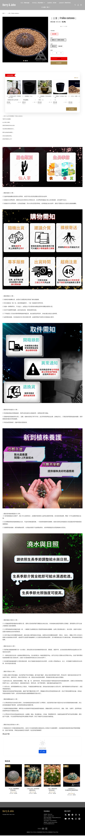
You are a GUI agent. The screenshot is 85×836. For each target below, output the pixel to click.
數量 (52, 50)
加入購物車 (71, 109)
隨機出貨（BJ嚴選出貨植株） (58, 40)
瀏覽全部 (76, 78)
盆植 (52, 44)
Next (46, 40)
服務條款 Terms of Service (32, 832)
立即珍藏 (59, 59)
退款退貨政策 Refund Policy (42, 832)
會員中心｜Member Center (49, 816)
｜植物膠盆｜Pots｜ (27, 97)
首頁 (3, 14)
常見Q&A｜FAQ (47, 7)
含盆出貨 (60, 46)
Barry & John (10, 5)
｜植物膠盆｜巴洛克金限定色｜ (44, 97)
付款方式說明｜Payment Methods (50, 821)
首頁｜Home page (26, 3)
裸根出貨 (54, 46)
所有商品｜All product (39, 3)
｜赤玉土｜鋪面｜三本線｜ (75, 97)
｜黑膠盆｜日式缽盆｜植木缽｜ (60, 97)
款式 (52, 38)
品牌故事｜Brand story (66, 3)
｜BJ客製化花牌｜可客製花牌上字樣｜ (14, 97)
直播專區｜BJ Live (53, 3)
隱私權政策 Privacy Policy (53, 832)
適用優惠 (53, 31)
